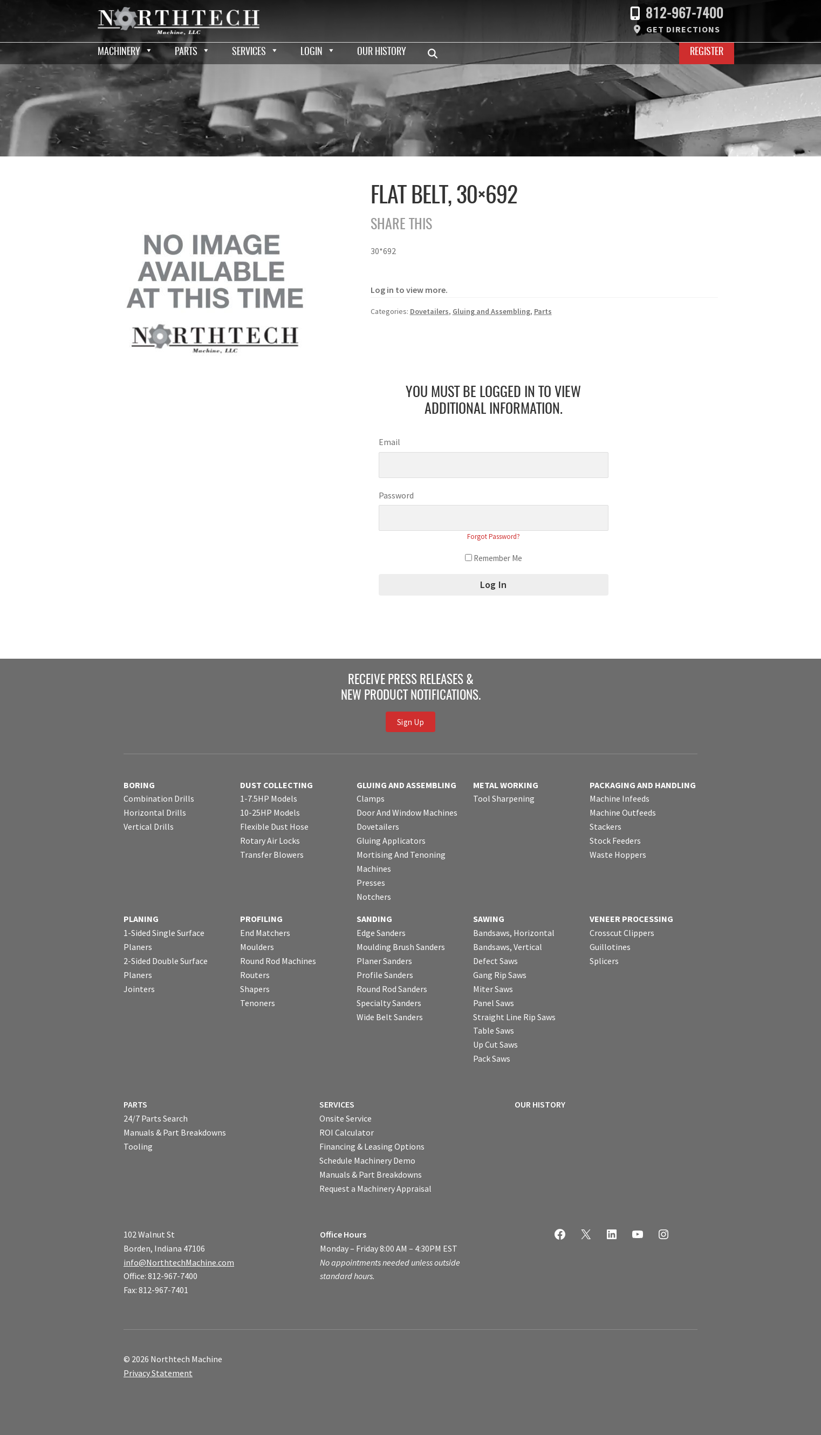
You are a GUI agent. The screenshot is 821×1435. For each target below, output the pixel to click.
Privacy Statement (158, 1373)
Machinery (119, 52)
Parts (186, 52)
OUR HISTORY (540, 1104)
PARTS (135, 1104)
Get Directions (683, 29)
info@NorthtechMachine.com (179, 1262)
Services (249, 52)
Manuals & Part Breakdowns (175, 1132)
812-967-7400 (684, 14)
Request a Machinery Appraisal (375, 1188)
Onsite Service (345, 1118)
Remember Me (493, 558)
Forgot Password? (493, 536)
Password (396, 495)
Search (436, 53)
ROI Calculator (346, 1132)
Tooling (138, 1146)
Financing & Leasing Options (372, 1146)
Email (389, 441)
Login (311, 52)
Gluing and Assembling (491, 311)
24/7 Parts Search (156, 1118)
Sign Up (410, 722)
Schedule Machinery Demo (367, 1160)
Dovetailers (429, 311)
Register (706, 52)
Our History (381, 52)
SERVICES (336, 1104)
